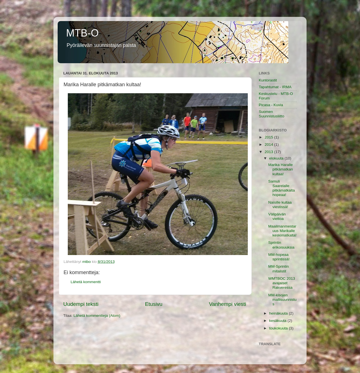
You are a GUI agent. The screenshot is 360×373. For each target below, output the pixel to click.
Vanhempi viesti (227, 304)
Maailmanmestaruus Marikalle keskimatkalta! (282, 230)
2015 (269, 137)
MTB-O (82, 33)
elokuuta (277, 158)
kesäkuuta (278, 321)
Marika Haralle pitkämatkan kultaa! (280, 169)
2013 (269, 152)
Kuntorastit (268, 80)
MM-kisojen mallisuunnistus (282, 299)
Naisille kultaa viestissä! (280, 204)
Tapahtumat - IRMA (275, 87)
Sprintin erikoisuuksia (281, 244)
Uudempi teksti (80, 304)
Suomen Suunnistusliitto (271, 114)
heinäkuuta (279, 313)
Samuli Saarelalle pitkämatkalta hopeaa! (281, 188)
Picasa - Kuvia (271, 105)
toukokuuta (279, 328)
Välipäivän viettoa (277, 216)
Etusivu (154, 304)
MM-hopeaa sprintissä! (279, 257)
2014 (269, 144)
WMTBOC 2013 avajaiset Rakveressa (281, 283)
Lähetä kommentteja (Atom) (96, 315)
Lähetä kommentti (86, 282)
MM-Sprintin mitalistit (278, 268)
